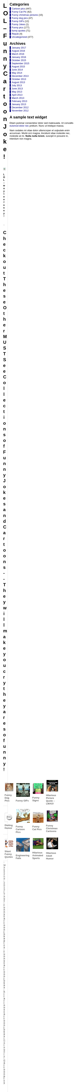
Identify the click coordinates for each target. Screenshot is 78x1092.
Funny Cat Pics (37, 821)
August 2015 (18, 66)
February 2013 (19, 101)
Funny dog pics (20, 18)
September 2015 (20, 63)
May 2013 (17, 91)
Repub (15, 33)
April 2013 (17, 94)
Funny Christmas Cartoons (52, 821)
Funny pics (17, 27)
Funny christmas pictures (25, 15)
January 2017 (19, 47)
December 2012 (20, 107)
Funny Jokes (18, 24)
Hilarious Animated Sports (37, 849)
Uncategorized (19, 37)
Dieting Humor (9, 821)
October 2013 (19, 79)
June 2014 (17, 69)
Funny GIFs (22, 792)
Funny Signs (37, 792)
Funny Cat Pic (19, 11)
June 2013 (17, 88)
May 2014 (17, 72)
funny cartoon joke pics (4, 926)
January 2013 (19, 104)
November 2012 (20, 110)
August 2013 (18, 82)
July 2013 (17, 85)
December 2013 (20, 76)
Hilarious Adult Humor (52, 848)
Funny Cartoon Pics (22, 820)
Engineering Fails (22, 848)
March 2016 (18, 54)
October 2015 (19, 60)
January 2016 (19, 57)
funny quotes (18, 30)
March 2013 (18, 98)
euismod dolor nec (19, 125)
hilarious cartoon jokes (4, 1014)
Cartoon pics (4, 1071)
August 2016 (18, 50)
